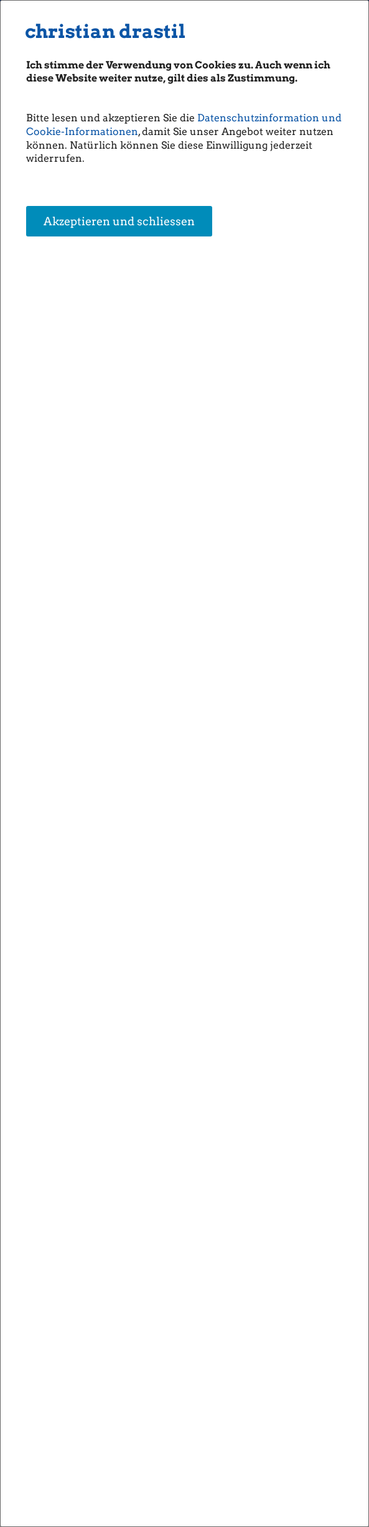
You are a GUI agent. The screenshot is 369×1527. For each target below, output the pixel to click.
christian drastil (105, 31)
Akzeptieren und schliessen (119, 221)
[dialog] (184, 763)
